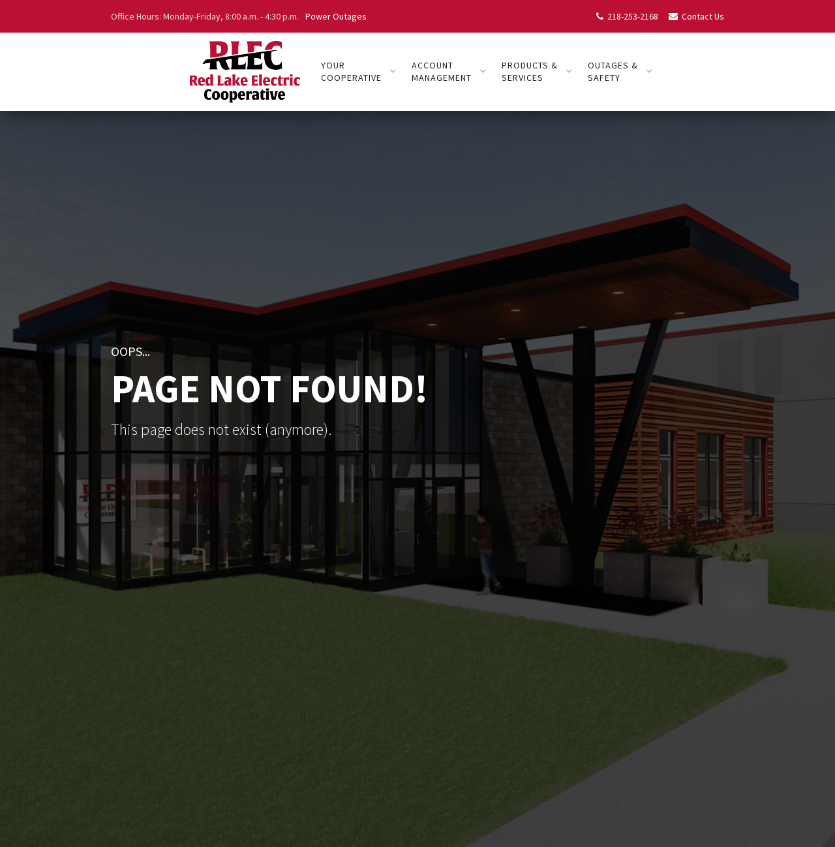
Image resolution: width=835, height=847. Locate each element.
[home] (244, 72)
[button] (359, 72)
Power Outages (336, 16)
